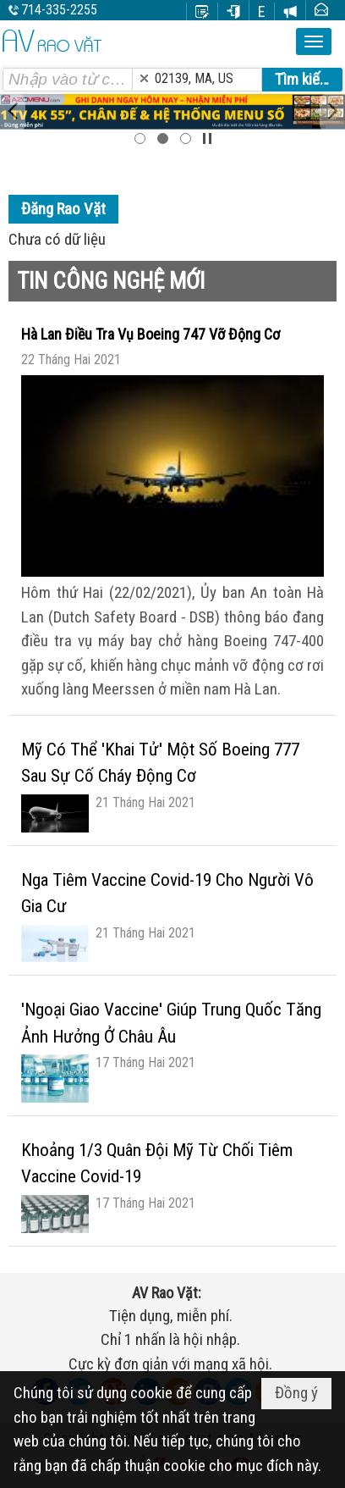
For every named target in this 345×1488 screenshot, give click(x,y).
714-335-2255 (59, 10)
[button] (313, 41)
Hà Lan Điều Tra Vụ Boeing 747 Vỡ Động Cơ (150, 334)
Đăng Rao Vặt (63, 208)
